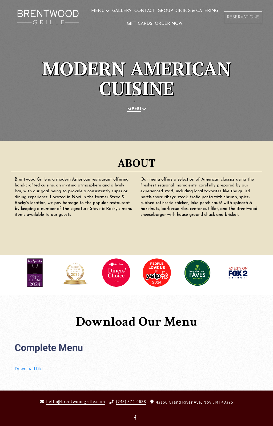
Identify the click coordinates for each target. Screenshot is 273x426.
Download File (29, 369)
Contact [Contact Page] (144, 11)
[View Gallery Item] (35, 272)
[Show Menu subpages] (108, 11)
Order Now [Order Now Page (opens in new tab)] (169, 24)
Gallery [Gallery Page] (122, 11)
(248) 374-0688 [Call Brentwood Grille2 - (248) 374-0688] (131, 401)
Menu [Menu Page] (98, 11)
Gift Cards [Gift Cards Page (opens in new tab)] (139, 24)
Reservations (243, 17)
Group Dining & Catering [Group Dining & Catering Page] (188, 11)
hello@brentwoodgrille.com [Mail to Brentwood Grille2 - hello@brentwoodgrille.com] (75, 401)
